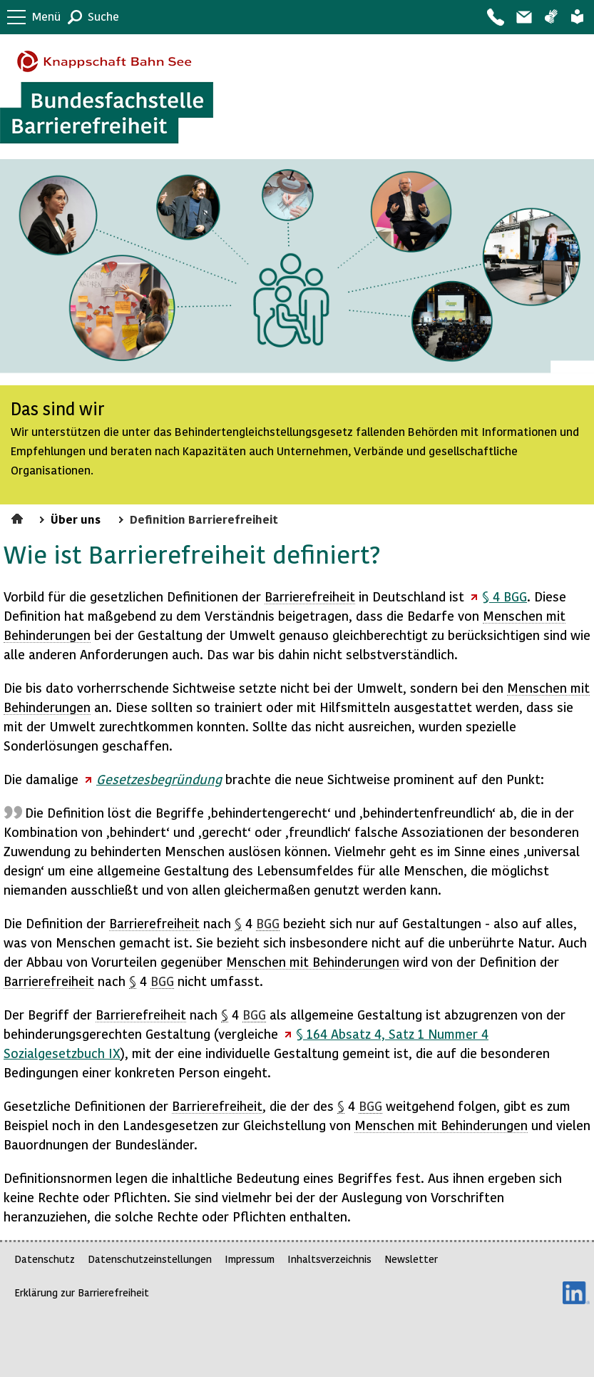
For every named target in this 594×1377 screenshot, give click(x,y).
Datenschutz (44, 1259)
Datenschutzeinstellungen (150, 1259)
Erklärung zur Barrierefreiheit (81, 1292)
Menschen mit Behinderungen (312, 961)
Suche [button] (103, 16)
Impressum (250, 1259)
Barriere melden (523, 17)
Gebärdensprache (551, 17)
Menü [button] (46, 16)
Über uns (76, 518)
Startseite (19, 516)
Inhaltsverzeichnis (329, 1259)
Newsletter (411, 1259)
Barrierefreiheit (310, 596)
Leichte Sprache (577, 17)
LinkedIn (576, 1292)
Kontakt (495, 17)
